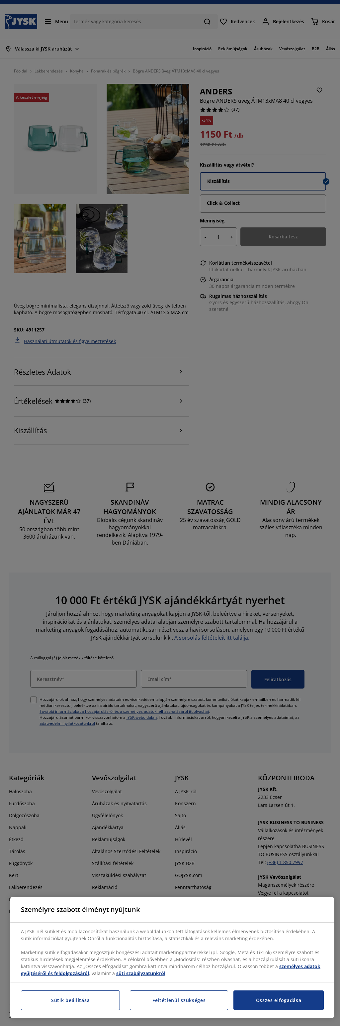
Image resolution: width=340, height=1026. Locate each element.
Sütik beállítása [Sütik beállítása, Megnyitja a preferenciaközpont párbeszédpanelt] (70, 1000)
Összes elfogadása (278, 1000)
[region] (172, 957)
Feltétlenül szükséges (179, 1000)
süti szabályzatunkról (140, 973)
